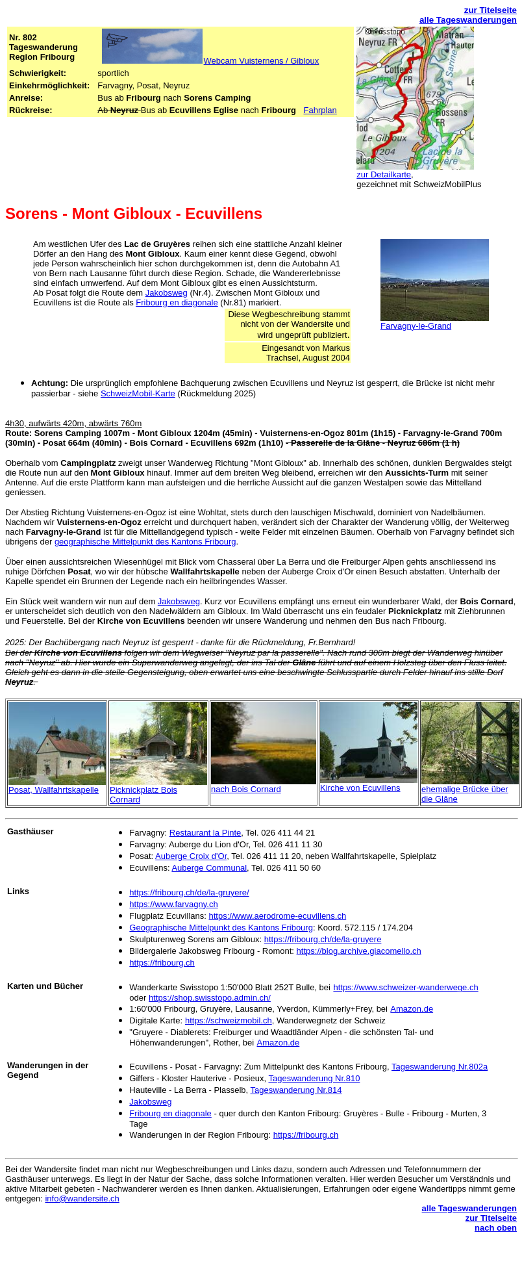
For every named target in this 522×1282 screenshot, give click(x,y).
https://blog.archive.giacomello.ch (359, 951)
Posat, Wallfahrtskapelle (53, 790)
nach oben (496, 1228)
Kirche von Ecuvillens (360, 788)
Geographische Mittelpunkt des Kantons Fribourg (221, 927)
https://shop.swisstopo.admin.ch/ (210, 998)
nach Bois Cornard (246, 789)
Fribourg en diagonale (177, 302)
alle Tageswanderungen (468, 20)
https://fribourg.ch (161, 963)
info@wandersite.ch (82, 1198)
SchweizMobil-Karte (138, 393)
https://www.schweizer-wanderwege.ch (405, 987)
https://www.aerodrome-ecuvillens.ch (277, 916)
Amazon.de (411, 1009)
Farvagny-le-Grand (415, 326)
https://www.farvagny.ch (173, 904)
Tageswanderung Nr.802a (440, 1066)
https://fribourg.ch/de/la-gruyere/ (189, 892)
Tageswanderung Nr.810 (314, 1078)
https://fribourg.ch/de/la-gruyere (323, 939)
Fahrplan (319, 110)
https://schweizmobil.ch (228, 1020)
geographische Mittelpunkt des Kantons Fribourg (145, 541)
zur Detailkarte (383, 174)
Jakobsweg (166, 293)
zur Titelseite (490, 10)
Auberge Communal (209, 868)
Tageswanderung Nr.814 (296, 1090)
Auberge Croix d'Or (191, 856)
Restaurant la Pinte (205, 833)
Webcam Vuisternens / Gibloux (261, 61)
